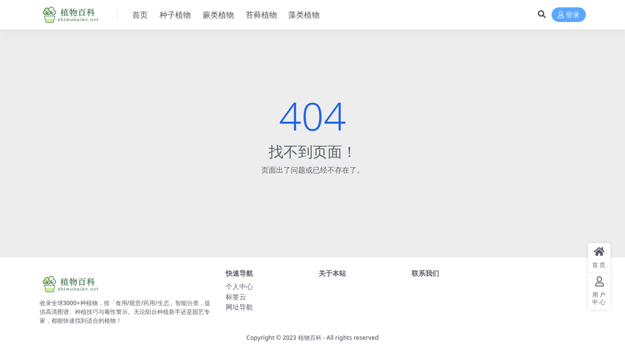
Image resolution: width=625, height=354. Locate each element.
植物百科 (310, 337)
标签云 (236, 296)
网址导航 (239, 306)
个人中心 (239, 286)
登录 (568, 15)
